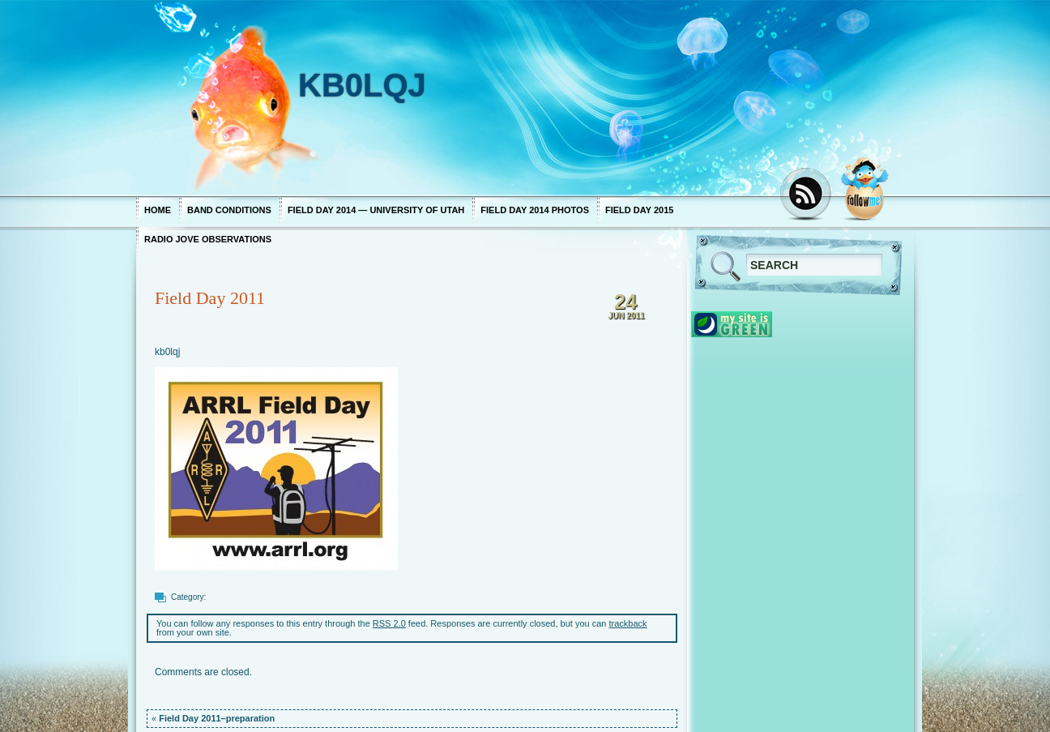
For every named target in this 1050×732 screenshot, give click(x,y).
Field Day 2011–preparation (217, 718)
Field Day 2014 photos (534, 210)
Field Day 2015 (639, 210)
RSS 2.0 (389, 623)
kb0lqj (167, 351)
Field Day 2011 (210, 298)
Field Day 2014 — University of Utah (376, 210)
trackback (628, 623)
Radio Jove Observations (207, 239)
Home (157, 210)
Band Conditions (229, 210)
